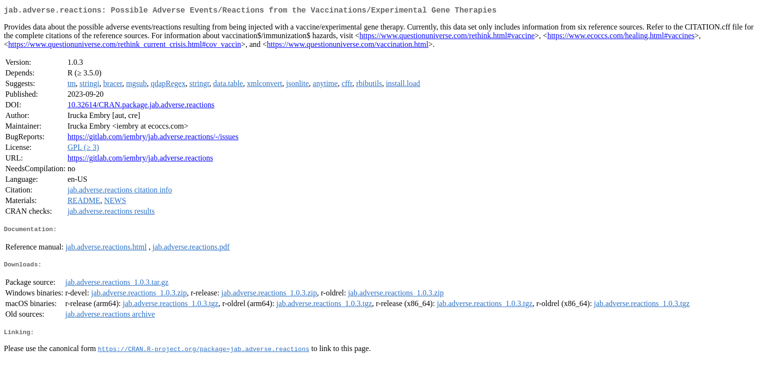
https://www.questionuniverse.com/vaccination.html (347, 46)
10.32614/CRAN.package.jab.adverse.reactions (140, 107)
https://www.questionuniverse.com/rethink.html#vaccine (447, 37)
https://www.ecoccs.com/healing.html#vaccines (621, 37)
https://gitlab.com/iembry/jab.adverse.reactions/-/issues (152, 138)
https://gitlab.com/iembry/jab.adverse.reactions (140, 160)
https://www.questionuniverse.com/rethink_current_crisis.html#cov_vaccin (124, 46)
